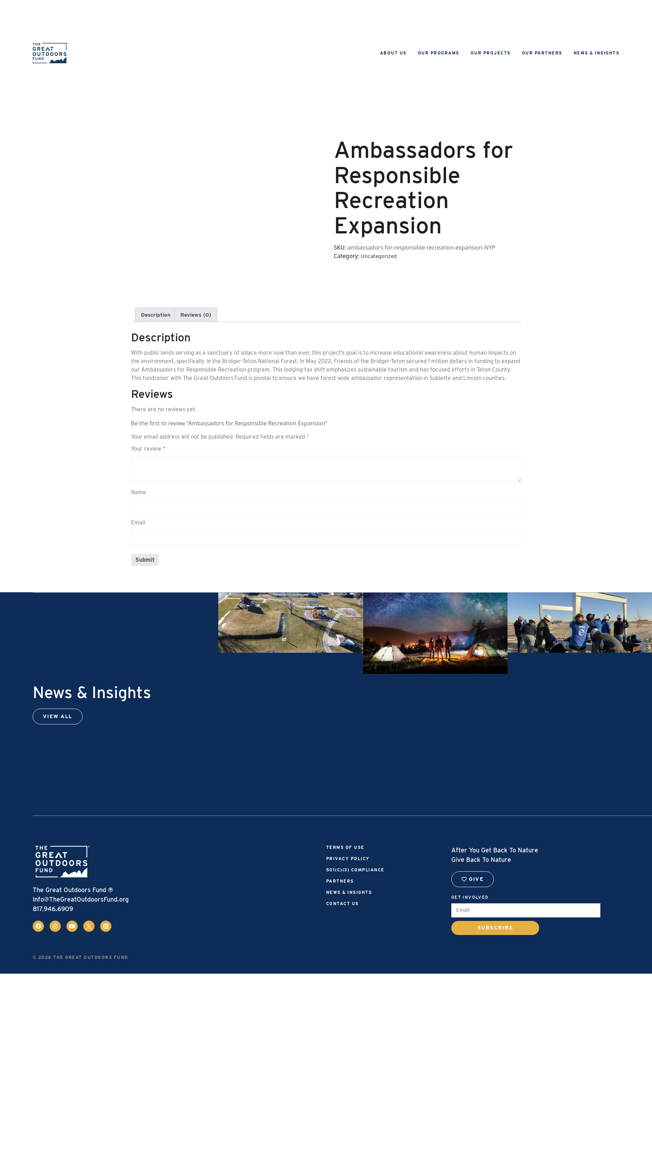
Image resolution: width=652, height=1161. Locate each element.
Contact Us (342, 904)
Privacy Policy (348, 859)
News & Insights (597, 53)
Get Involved (470, 897)
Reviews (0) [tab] (198, 314)
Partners (340, 881)
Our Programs (438, 53)
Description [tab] (156, 314)
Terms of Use (345, 848)
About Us (393, 53)
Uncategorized (379, 256)
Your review (148, 449)
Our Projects (491, 53)
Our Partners (542, 53)
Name (138, 492)
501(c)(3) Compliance (355, 870)
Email (138, 523)
